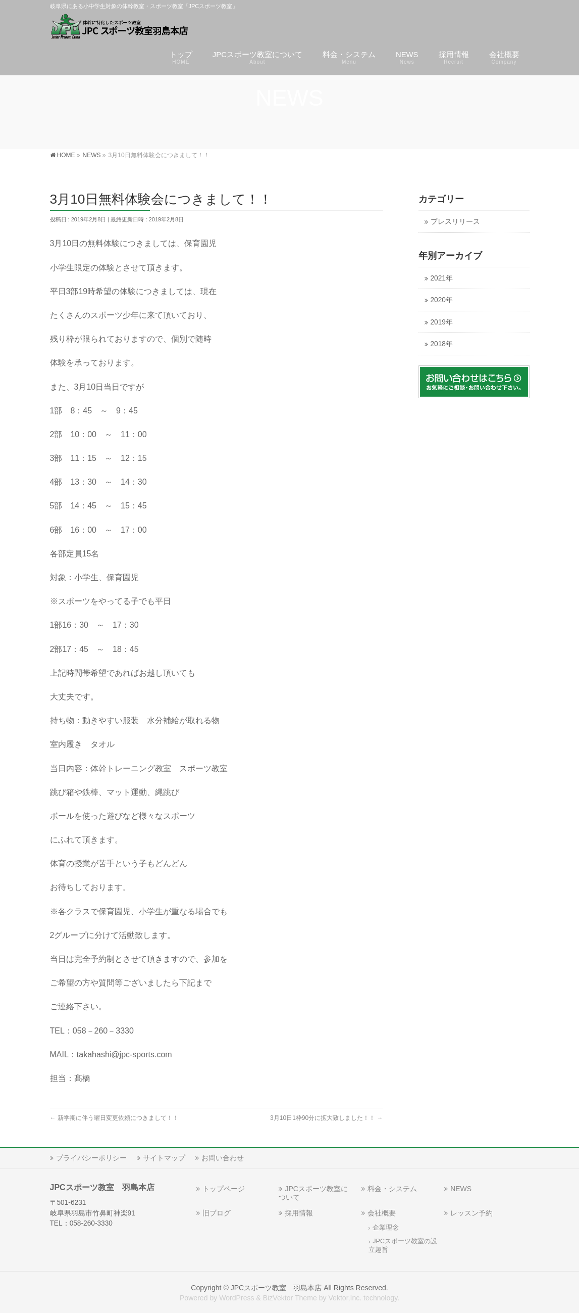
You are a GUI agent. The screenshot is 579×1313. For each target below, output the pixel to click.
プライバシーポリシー (91, 1158)
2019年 (442, 322)
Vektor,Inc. (344, 1298)
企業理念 (386, 1227)
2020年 (442, 300)
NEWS (460, 1189)
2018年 (442, 344)
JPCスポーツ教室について (313, 1193)
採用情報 (299, 1213)
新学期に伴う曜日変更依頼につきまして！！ (114, 1117)
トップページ (223, 1189)
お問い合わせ (222, 1158)
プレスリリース (455, 221)
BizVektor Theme (290, 1298)
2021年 (442, 278)
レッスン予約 (471, 1213)
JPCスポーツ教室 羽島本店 (276, 1288)
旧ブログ (216, 1213)
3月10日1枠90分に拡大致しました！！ (326, 1117)
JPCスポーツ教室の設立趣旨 (403, 1245)
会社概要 (381, 1213)
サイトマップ (164, 1158)
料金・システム (392, 1189)
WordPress (236, 1298)
